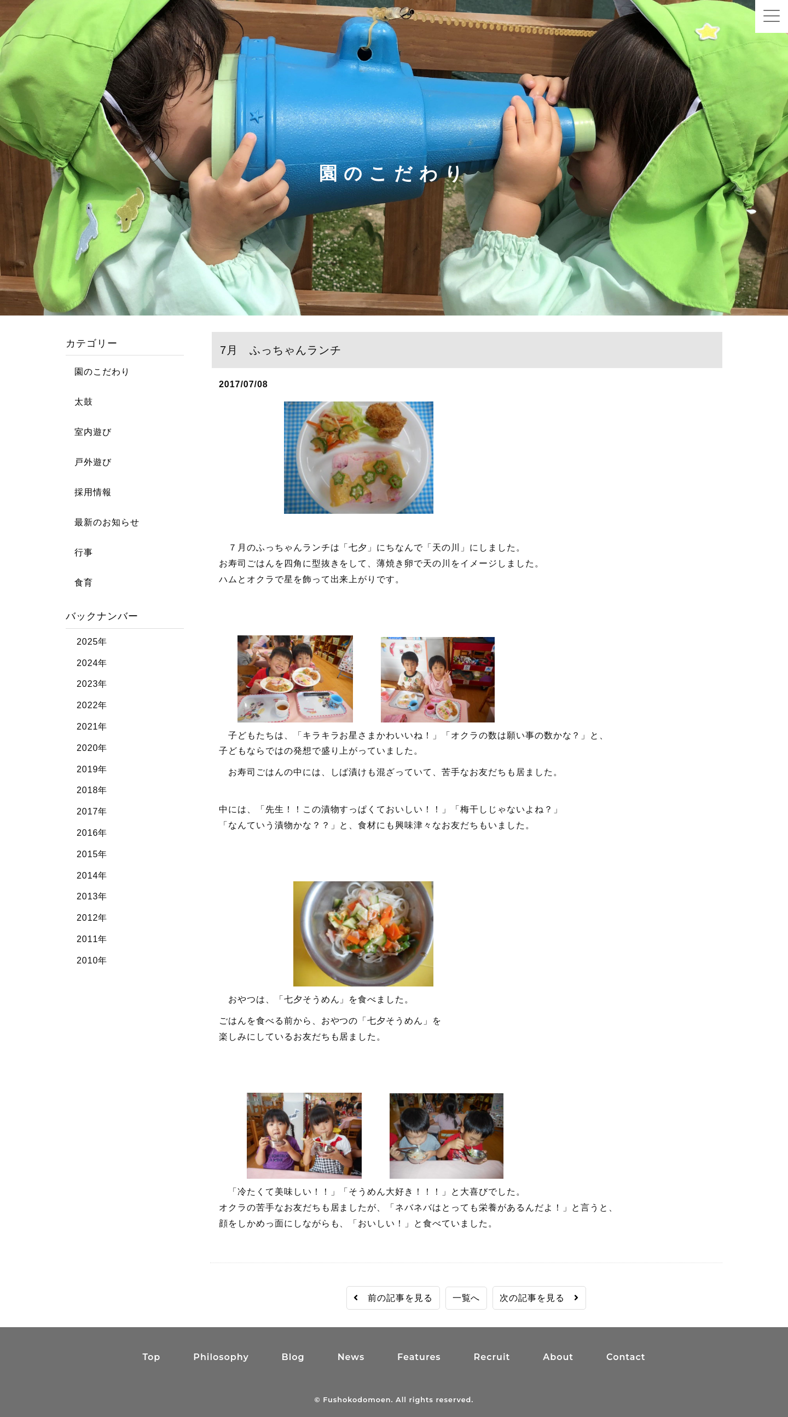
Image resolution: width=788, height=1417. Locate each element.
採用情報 (89, 492)
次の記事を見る (539, 1298)
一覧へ (466, 1298)
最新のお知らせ (103, 522)
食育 (79, 582)
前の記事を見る (393, 1298)
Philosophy (220, 1357)
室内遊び (89, 432)
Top (151, 1357)
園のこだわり (98, 371)
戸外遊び (89, 462)
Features (419, 1357)
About (558, 1357)
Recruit (492, 1357)
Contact (626, 1357)
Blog (293, 1357)
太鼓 (79, 401)
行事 (79, 552)
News (351, 1357)
